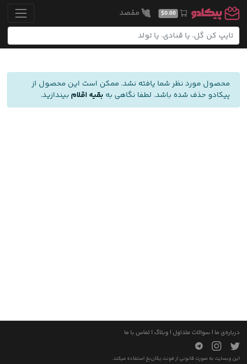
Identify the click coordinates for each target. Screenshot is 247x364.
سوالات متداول (191, 332)
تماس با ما (137, 332)
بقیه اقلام (87, 95)
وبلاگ (161, 332)
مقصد (135, 13)
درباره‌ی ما (227, 332)
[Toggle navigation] (21, 13)
